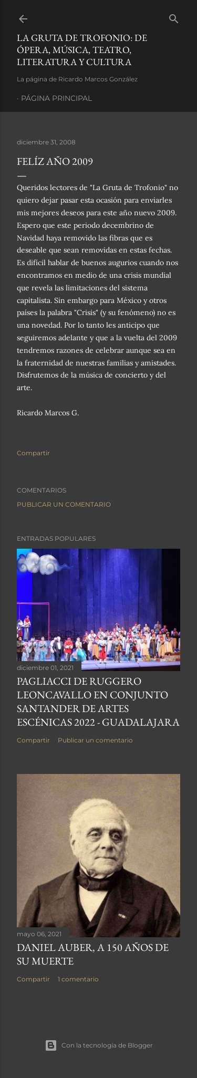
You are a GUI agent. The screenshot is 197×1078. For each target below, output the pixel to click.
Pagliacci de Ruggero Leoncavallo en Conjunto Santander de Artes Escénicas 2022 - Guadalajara (98, 701)
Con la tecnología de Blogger (99, 1045)
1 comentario (78, 979)
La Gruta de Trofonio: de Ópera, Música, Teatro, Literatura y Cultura (82, 50)
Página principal (56, 98)
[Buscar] (174, 16)
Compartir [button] (33, 453)
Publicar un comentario (64, 504)
